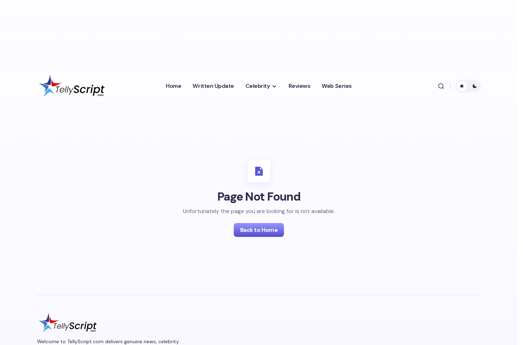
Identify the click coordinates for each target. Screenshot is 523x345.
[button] (441, 86)
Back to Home (259, 230)
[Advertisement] (183, 34)
